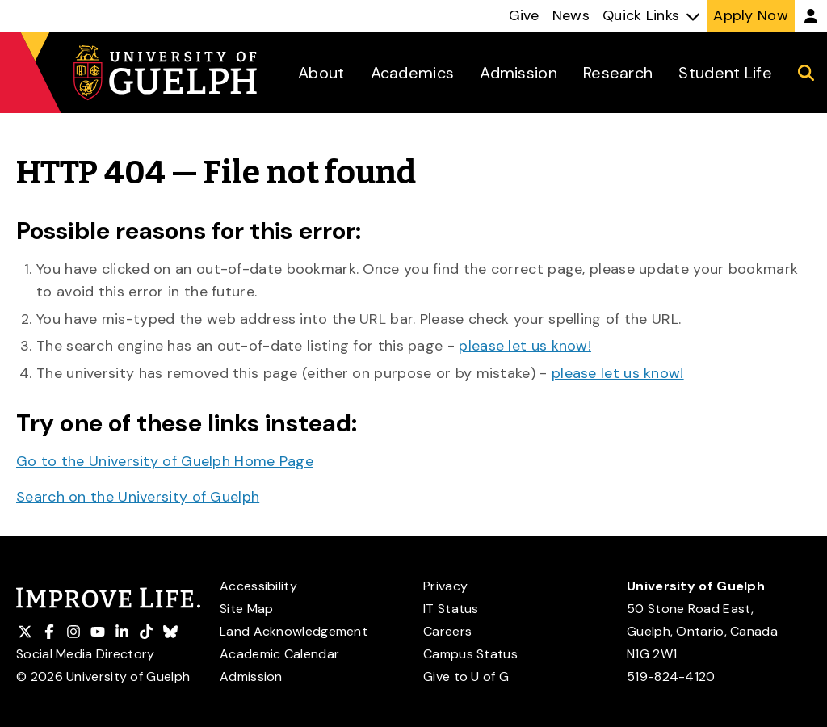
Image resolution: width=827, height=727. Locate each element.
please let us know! (525, 345)
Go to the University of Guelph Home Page (164, 461)
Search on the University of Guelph (137, 496)
